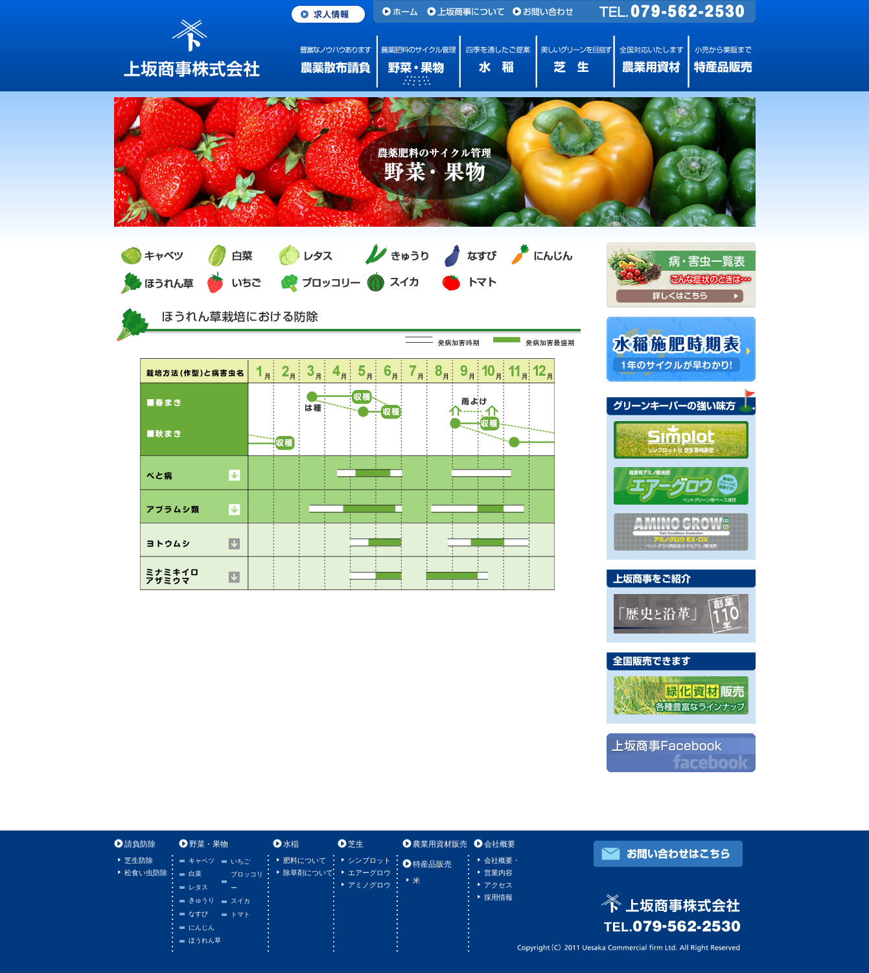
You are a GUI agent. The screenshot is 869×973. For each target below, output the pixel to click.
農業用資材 (649, 61)
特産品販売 (722, 61)
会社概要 (499, 844)
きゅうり (201, 900)
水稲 (493, 61)
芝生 (571, 61)
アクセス (498, 885)
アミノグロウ (369, 885)
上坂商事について (466, 11)
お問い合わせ (546, 11)
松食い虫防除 (145, 872)
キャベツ (201, 860)
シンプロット (369, 860)
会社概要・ (502, 860)
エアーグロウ (369, 872)
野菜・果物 (415, 61)
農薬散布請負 (338, 61)
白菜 (195, 873)
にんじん (201, 927)
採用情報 (498, 897)
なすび (198, 913)
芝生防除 (138, 860)
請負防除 (140, 844)
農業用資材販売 (440, 844)
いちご (240, 861)
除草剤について (308, 872)
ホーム (398, 11)
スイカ (240, 900)
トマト (240, 914)
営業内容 (498, 872)
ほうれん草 (205, 940)
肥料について (304, 860)
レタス (198, 887)
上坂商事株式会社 (192, 48)
